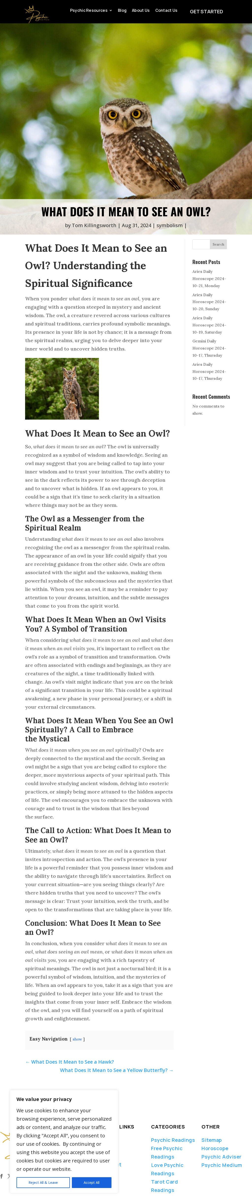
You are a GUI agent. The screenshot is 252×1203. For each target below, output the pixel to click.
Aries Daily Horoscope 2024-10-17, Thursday (209, 371)
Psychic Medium (222, 1165)
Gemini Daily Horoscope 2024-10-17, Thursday (209, 348)
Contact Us (166, 11)
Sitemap (212, 1140)
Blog (122, 11)
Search (218, 244)
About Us (141, 11)
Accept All (91, 1182)
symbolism (170, 225)
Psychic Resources (89, 11)
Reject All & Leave (43, 1182)
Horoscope (215, 1148)
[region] (64, 1141)
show (77, 1039)
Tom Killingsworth (94, 225)
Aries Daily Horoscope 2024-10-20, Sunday (209, 301)
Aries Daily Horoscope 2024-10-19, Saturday (209, 325)
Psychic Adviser (222, 1156)
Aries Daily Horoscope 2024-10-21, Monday (209, 278)
